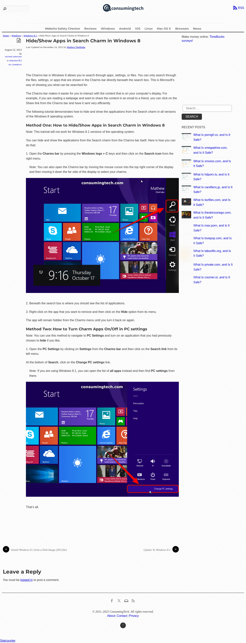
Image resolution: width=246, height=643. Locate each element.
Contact (122, 615)
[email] (126, 600)
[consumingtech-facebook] (111, 600)
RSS (241, 7)
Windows (108, 28)
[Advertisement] (95, 61)
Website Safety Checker (62, 28)
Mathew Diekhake (13, 56)
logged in (26, 580)
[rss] (133, 600)
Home (6, 35)
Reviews (90, 28)
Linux (149, 28)
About (111, 615)
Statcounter (8, 640)
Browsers (182, 28)
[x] (119, 600)
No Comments (15, 64)
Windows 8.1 (30, 35)
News (197, 28)
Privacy (134, 615)
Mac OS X (164, 28)
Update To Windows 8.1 (161, 550)
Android (125, 28)
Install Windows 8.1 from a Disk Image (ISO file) (35, 550)
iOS (137, 28)
